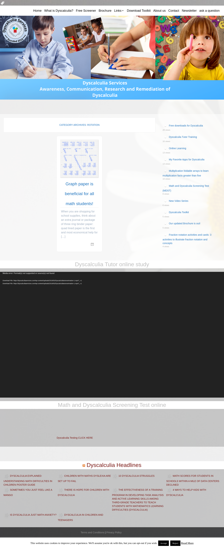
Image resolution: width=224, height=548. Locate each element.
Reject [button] (175, 543)
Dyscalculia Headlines (114, 465)
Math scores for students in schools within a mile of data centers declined (192, 480)
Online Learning (177, 148)
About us (159, 10)
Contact (173, 10)
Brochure (105, 10)
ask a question (209, 10)
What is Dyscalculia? (58, 10)
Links (117, 10)
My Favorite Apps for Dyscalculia (186, 159)
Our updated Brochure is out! (184, 223)
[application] (112, 335)
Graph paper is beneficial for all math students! (79, 194)
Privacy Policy (114, 532)
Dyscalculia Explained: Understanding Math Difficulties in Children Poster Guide (28, 480)
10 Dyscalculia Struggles (136, 475)
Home (37, 10)
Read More (187, 543)
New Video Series (178, 200)
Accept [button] (163, 543)
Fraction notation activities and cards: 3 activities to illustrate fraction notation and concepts (187, 239)
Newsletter (189, 10)
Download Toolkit (139, 10)
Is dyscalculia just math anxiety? (33, 514)
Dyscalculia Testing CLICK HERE (75, 437)
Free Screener (86, 10)
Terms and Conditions (92, 532)
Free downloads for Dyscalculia (186, 125)
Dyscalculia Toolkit (179, 212)
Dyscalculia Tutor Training (183, 137)
